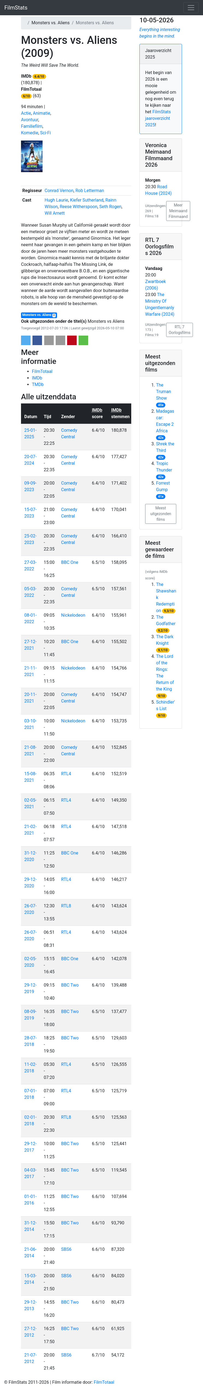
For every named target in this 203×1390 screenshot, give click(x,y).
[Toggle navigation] (191, 7)
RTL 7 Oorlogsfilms (179, 330)
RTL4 (66, 773)
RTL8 (66, 905)
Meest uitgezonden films (160, 514)
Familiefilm (31, 126)
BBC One (69, 562)
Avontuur (29, 119)
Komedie (29, 132)
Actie (26, 113)
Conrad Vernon (59, 190)
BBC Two (70, 985)
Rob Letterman (89, 190)
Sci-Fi (45, 132)
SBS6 (66, 1249)
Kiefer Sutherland (86, 200)
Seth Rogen (110, 206)
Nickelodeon (73, 615)
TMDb (38, 384)
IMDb (37, 378)
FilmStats (15, 7)
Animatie (41, 113)
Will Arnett (55, 213)
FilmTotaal (42, 371)
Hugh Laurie (56, 200)
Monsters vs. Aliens (39, 315)
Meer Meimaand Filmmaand (178, 211)
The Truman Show (163, 391)
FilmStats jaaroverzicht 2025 (158, 118)
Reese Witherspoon (78, 206)
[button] (26, 340)
